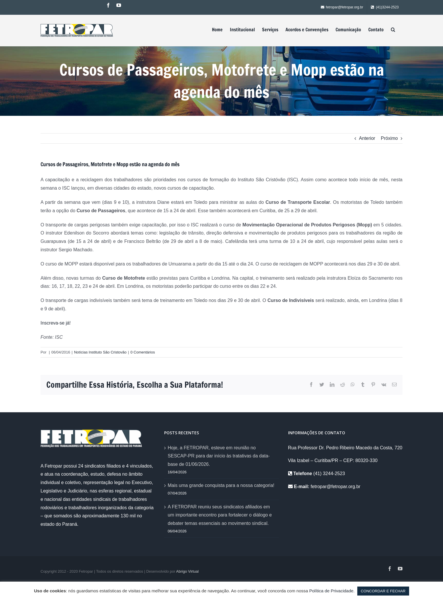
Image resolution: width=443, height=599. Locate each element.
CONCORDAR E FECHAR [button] (383, 591)
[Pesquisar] (393, 29)
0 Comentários (142, 352)
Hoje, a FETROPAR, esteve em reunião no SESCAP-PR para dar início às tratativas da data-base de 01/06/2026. (219, 456)
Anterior (367, 138)
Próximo (389, 138)
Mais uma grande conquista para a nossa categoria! (221, 485)
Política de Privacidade (331, 590)
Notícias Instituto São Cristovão (100, 352)
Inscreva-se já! (56, 322)
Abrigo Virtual (187, 571)
